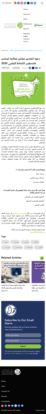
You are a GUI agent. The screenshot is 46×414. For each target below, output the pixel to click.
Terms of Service (24, 353)
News (25, 19)
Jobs (3, 386)
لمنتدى (6, 247)
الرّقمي (39, 247)
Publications (27, 24)
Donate (4, 396)
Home (25, 9)
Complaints (5, 401)
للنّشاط (28, 247)
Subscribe (6, 3)
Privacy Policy (11, 353)
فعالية (34, 242)
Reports (26, 29)
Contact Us (5, 391)
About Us (26, 14)
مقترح (25, 242)
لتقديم (15, 242)
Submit (23, 346)
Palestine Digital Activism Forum (26, 38)
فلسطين (17, 247)
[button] (42, 258)
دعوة (5, 242)
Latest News (4, 51)
